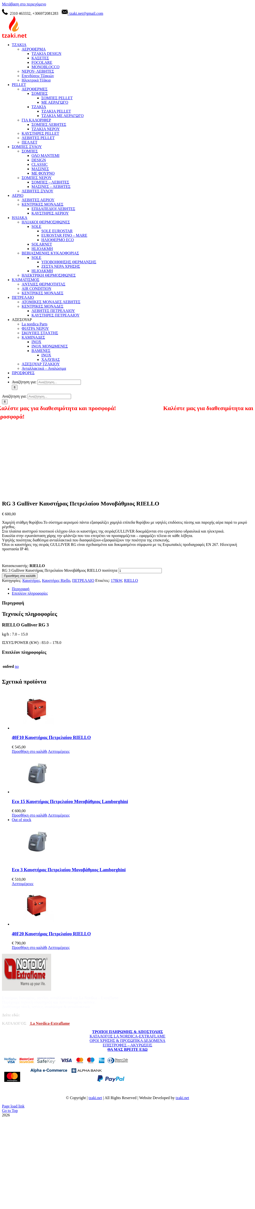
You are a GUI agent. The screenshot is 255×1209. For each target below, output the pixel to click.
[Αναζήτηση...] (59, 382)
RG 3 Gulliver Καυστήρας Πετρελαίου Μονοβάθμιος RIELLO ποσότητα (59, 570)
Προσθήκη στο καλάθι (20, 576)
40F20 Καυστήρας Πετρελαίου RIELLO (51, 933)
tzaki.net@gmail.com (85, 13)
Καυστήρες (31, 580)
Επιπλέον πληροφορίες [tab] (30, 593)
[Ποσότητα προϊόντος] (140, 570)
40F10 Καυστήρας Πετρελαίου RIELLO (51, 737)
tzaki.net (95, 1098)
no (17, 666)
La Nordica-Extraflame (49, 1023)
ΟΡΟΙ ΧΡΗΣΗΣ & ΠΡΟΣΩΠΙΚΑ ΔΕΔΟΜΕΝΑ (127, 1041)
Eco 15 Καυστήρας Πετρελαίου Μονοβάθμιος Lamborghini (70, 801)
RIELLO (131, 580)
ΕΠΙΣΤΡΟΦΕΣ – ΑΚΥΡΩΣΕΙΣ (127, 1045)
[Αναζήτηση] (14, 387)
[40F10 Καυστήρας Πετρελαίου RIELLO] (132, 710)
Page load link (13, 1106)
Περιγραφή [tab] (21, 589)
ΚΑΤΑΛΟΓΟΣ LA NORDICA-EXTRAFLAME (127, 1036)
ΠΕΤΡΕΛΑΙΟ (83, 580)
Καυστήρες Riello (56, 580)
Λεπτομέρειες (59, 751)
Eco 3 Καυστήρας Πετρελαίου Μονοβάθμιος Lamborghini (69, 869)
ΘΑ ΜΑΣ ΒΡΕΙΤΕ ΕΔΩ (127, 1049)
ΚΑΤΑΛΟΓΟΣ (14, 1023)
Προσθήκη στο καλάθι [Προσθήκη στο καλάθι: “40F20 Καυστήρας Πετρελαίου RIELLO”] (29, 947)
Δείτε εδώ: (11, 1015)
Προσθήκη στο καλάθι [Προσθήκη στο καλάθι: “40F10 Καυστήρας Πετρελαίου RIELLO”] (29, 751)
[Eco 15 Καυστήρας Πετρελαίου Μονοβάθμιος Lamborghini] (132, 774)
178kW (116, 580)
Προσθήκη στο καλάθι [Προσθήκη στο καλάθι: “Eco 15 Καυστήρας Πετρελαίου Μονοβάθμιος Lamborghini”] (29, 815)
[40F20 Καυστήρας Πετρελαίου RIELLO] (132, 906)
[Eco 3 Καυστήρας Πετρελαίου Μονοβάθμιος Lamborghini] (132, 840)
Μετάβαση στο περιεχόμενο (24, 4)
